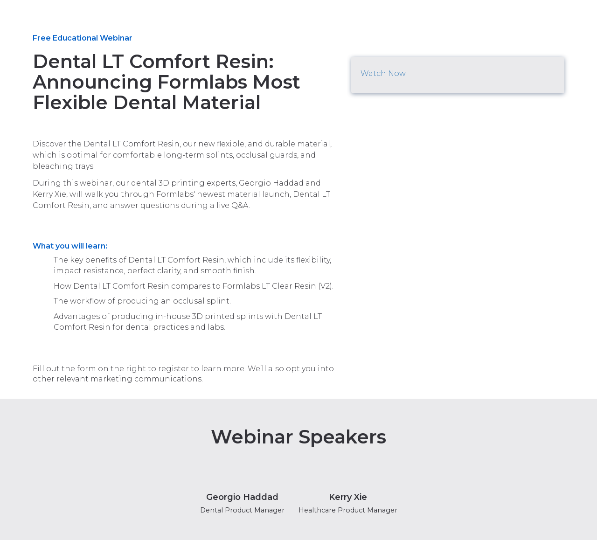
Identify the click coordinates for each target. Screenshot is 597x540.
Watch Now (383, 73)
